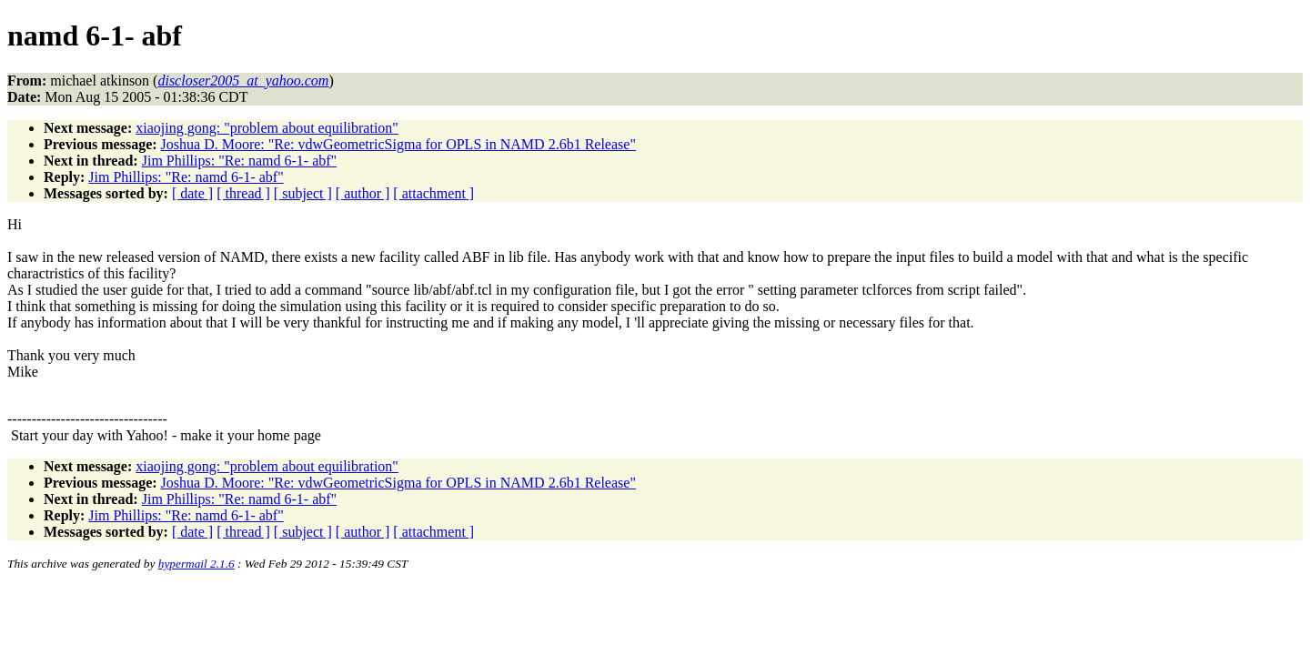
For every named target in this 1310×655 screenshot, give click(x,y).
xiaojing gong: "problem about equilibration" (267, 128)
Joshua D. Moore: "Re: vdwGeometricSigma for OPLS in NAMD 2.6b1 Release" (398, 144)
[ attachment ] (433, 193)
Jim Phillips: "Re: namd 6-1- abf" (239, 160)
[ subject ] (303, 193)
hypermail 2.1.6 (196, 563)
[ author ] (363, 193)
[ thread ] (243, 193)
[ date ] (192, 193)
